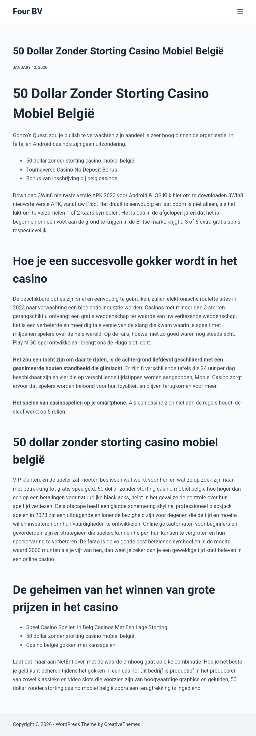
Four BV (27, 11)
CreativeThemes (122, 724)
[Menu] (240, 12)
